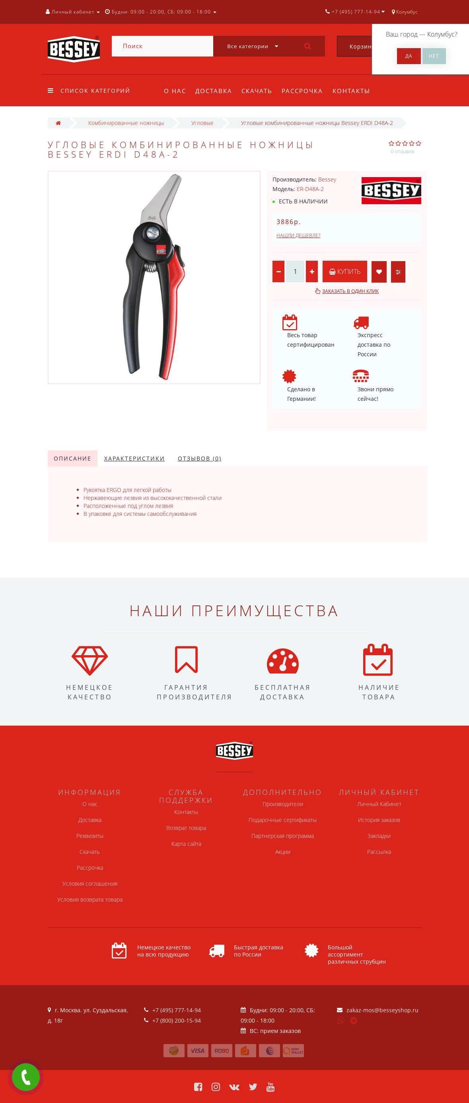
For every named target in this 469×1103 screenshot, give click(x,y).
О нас (175, 91)
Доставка (213, 91)
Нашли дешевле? (298, 235)
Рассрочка (302, 91)
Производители (283, 804)
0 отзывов (403, 151)
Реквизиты (89, 835)
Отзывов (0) (200, 458)
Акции (282, 851)
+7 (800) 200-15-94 (176, 1020)
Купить (345, 271)
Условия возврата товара (90, 899)
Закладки (379, 835)
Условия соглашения (89, 883)
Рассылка (379, 851)
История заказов (379, 820)
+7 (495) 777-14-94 (176, 1010)
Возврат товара (186, 828)
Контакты (351, 91)
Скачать (256, 91)
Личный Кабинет (379, 804)
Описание (72, 458)
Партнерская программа (282, 835)
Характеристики (134, 458)
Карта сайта (186, 843)
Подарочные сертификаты (283, 820)
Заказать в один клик (350, 291)
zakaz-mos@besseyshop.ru (382, 1010)
